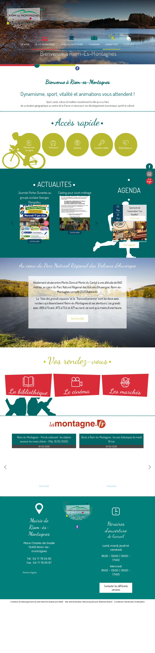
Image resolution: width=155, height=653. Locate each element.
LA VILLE (25, 44)
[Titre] (29, 144)
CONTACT (128, 44)
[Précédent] (12, 223)
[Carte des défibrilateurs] (125, 144)
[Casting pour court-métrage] (75, 213)
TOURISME (94, 44)
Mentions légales (30, 572)
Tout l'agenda (129, 244)
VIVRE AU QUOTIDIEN (71, 44)
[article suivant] (150, 467)
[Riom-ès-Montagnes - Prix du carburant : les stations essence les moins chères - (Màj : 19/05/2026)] (44, 465)
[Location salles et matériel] (101, 144)
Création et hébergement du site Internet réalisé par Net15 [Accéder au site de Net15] (36, 602)
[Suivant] (96, 223)
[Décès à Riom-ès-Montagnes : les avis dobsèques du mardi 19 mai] (111, 465)
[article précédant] (5, 467)
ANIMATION (111, 44)
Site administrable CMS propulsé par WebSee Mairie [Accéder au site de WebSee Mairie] (88, 602)
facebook (77, 68)
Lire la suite (77, 318)
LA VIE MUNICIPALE (45, 44)
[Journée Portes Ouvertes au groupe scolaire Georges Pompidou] (34, 222)
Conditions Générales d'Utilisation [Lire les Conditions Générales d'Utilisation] (129, 602)
